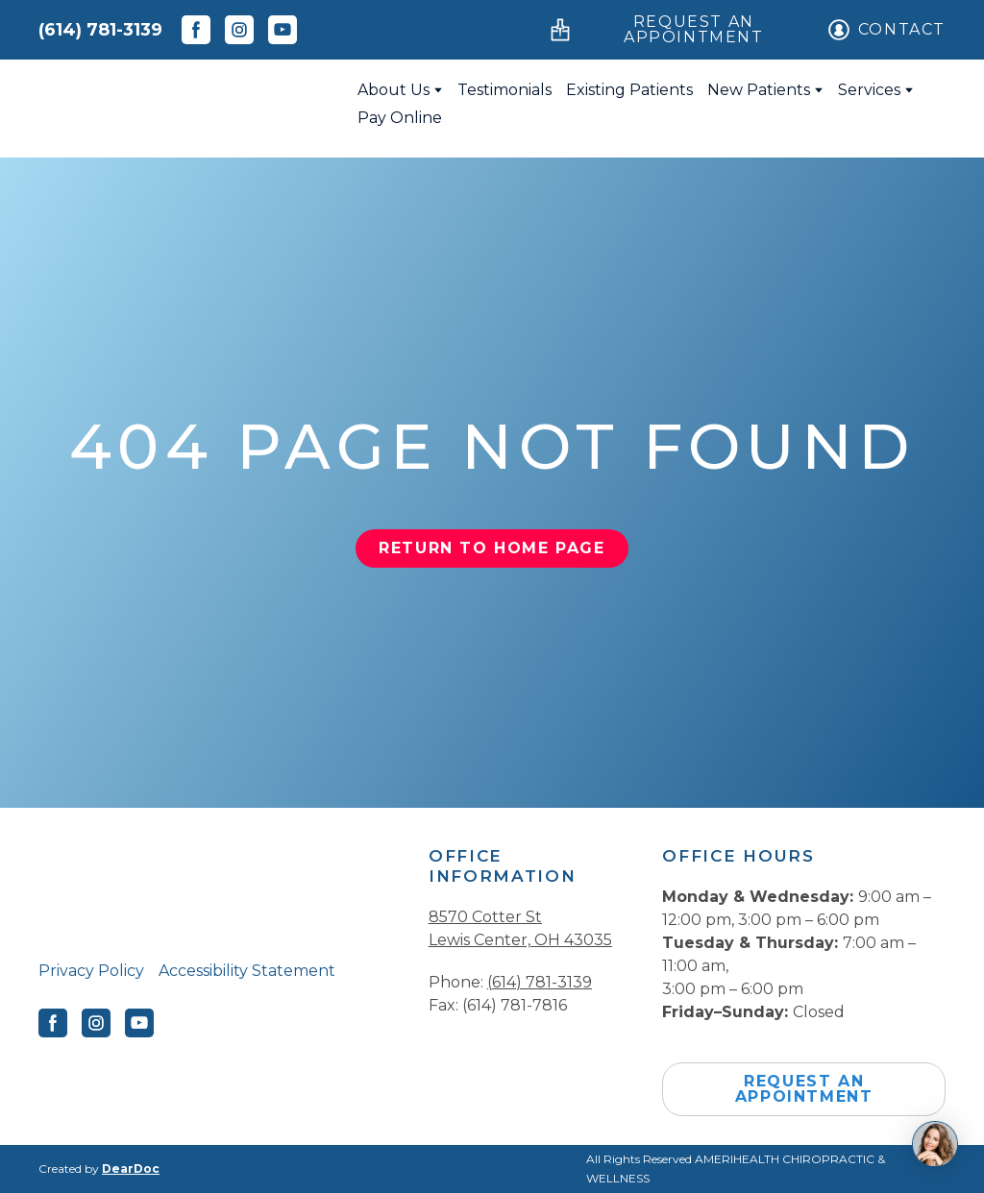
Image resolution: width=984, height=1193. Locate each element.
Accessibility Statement (247, 971)
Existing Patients (629, 90)
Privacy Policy (91, 971)
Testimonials (504, 90)
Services (869, 90)
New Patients (758, 90)
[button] (196, 29)
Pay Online (399, 118)
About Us (393, 90)
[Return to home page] (183, 103)
